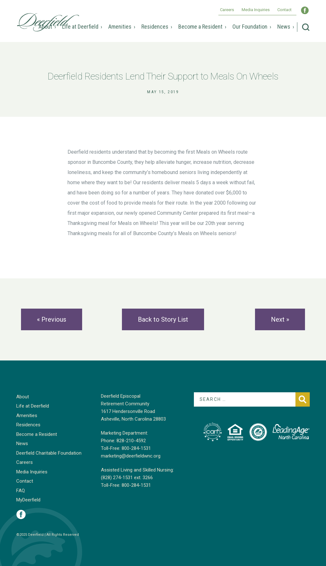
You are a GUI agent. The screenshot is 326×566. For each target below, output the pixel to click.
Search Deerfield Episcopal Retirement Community (306, 27)
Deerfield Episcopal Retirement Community (48, 22)
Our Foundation (249, 26)
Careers (227, 9)
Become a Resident (200, 26)
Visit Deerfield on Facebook (21, 514)
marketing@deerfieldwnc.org (130, 456)
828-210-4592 (131, 441)
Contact (284, 9)
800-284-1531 (136, 448)
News (283, 26)
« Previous (51, 319)
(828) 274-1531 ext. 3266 (127, 477)
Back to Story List (163, 319)
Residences (154, 26)
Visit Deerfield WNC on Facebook (305, 10)
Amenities (119, 26)
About (45, 26)
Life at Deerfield (80, 26)
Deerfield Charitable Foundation (49, 453)
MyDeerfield (28, 500)
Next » (280, 319)
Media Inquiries (256, 9)
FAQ (20, 490)
